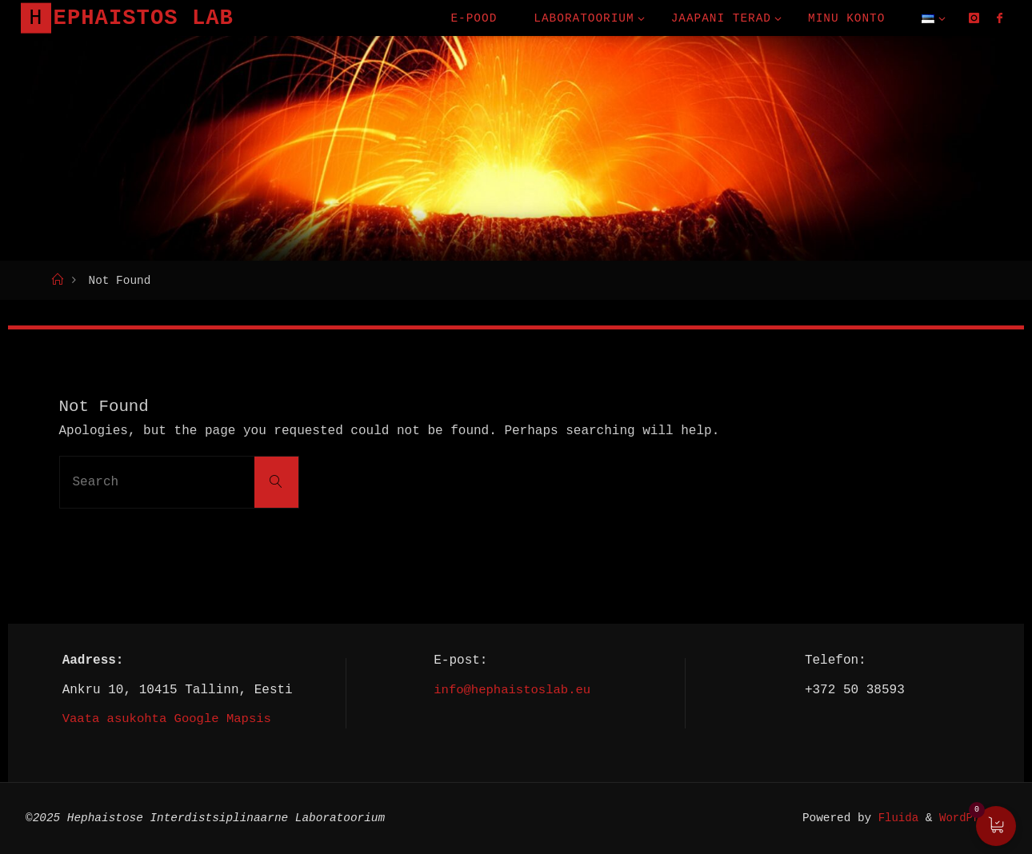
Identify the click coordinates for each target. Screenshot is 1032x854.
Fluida (892, 817)
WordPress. (972, 817)
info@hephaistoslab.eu (512, 689)
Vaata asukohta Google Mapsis (170, 718)
